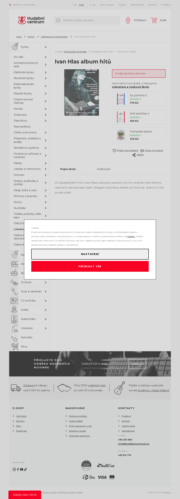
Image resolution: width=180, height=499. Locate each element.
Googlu (131, 234)
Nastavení (90, 253)
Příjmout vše (90, 267)
